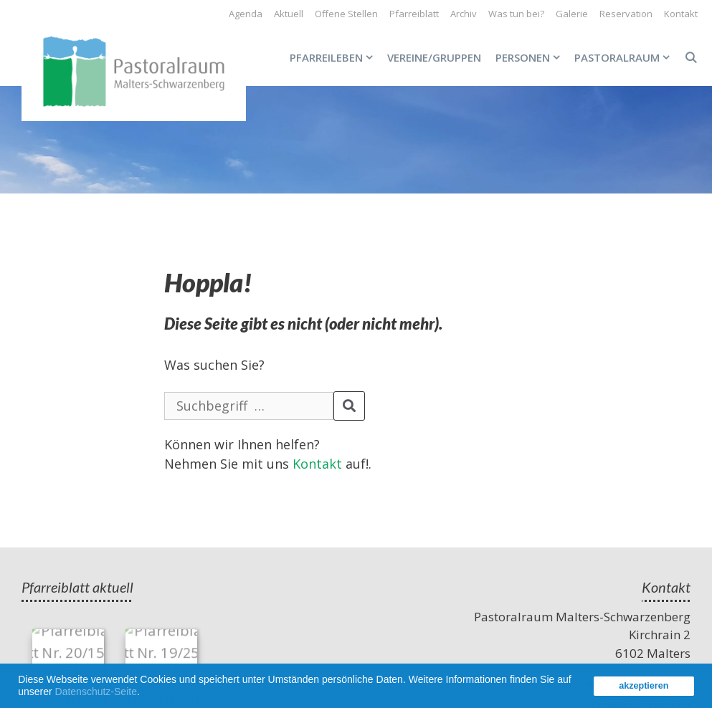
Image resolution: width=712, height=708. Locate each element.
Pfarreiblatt (414, 13)
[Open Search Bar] (691, 57)
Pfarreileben (335, 57)
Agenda (245, 13)
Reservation (625, 13)
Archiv (463, 13)
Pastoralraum (625, 57)
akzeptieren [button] (643, 686)
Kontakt (681, 13)
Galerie (572, 13)
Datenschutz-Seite (96, 691)
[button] (145, 694)
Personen (531, 57)
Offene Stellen (346, 13)
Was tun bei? (516, 13)
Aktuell (288, 13)
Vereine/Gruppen (434, 57)
